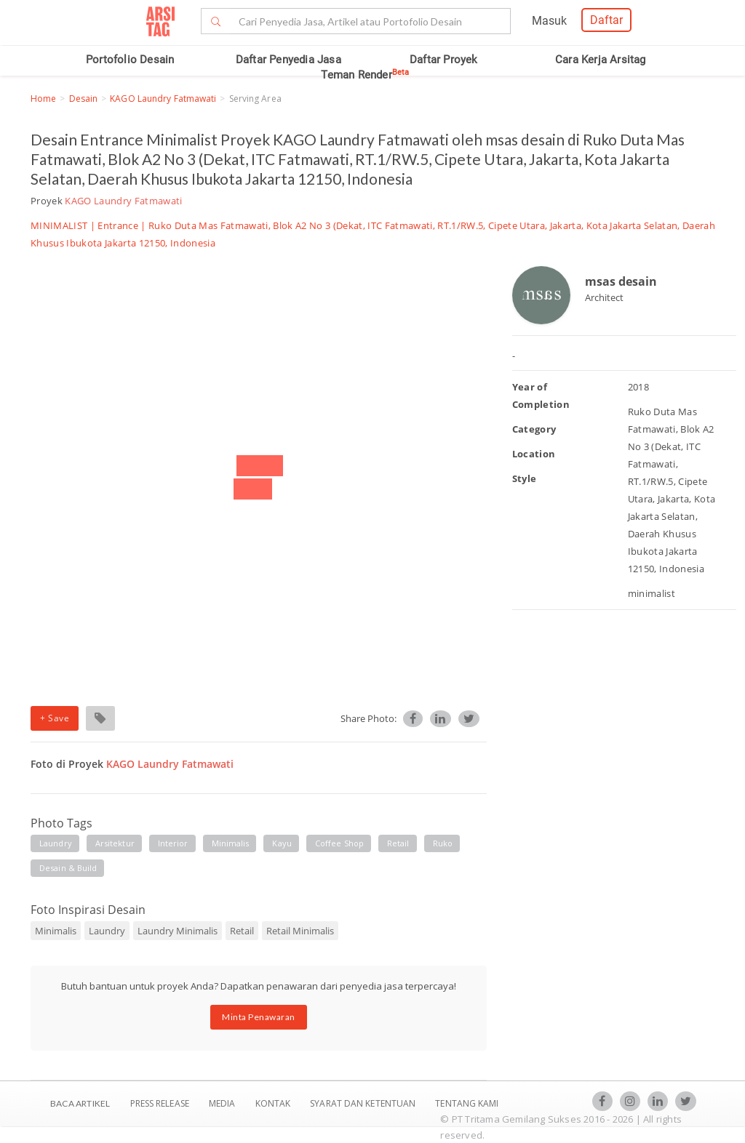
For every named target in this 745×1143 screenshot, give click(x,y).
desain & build (68, 867)
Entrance (117, 225)
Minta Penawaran (258, 1016)
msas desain (621, 281)
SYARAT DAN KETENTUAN (364, 1103)
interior (173, 843)
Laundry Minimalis (178, 930)
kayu (281, 843)
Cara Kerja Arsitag (600, 59)
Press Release (159, 1103)
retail (398, 843)
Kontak (274, 1103)
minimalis (231, 843)
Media (223, 1103)
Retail (242, 930)
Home (43, 98)
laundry (55, 843)
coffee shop (339, 843)
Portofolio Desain (130, 59)
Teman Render (365, 74)
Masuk (549, 21)
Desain (83, 98)
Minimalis (55, 930)
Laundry (107, 930)
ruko (443, 843)
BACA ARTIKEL (80, 1103)
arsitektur (115, 843)
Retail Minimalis (300, 930)
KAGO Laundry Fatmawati (163, 98)
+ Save (54, 718)
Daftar (606, 20)
